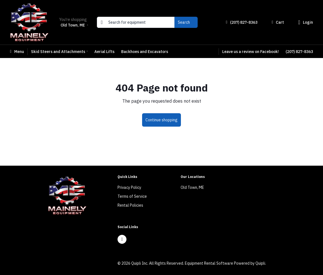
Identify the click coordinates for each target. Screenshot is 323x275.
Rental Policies (130, 205)
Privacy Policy (129, 187)
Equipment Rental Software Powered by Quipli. (225, 263)
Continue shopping (161, 119)
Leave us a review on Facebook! (250, 51)
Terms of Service (132, 196)
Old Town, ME (192, 187)
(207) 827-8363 (299, 51)
